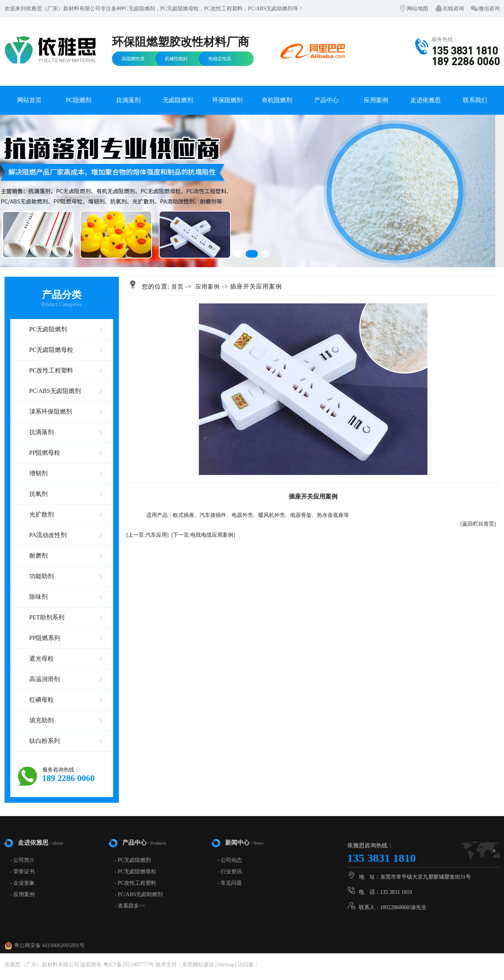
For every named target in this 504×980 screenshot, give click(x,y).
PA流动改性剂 (48, 535)
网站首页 (29, 100)
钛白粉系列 (44, 741)
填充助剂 (41, 720)
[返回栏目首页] (478, 524)
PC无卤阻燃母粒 (51, 349)
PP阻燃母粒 (45, 452)
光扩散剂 (41, 514)
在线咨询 (453, 8)
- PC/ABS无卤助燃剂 (139, 894)
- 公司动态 (230, 860)
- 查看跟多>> (130, 906)
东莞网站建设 (198, 964)
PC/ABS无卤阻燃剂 (55, 391)
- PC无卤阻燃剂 (133, 860)
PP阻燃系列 (45, 638)
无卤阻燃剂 (178, 100)
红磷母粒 (41, 699)
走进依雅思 (425, 100)
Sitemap (226, 964)
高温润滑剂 (44, 679)
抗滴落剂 (128, 100)
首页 (177, 287)
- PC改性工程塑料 (135, 883)
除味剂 (38, 596)
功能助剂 (41, 576)
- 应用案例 (22, 894)
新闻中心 (244, 842)
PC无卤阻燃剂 (48, 329)
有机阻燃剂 (277, 100)
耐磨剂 (38, 555)
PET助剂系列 (46, 617)
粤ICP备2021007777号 (128, 964)
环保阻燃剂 (227, 100)
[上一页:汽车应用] (147, 535)
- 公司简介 (22, 860)
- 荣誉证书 (22, 871)
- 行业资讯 (230, 871)
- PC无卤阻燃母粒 (135, 871)
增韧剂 (38, 473)
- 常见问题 (230, 883)
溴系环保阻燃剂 (50, 411)
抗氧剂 (38, 494)
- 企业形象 (22, 883)
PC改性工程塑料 (51, 370)
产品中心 (326, 100)
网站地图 (417, 8)
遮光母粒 (41, 658)
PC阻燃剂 (79, 100)
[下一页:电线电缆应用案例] (203, 535)
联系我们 (475, 100)
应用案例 (376, 100)
